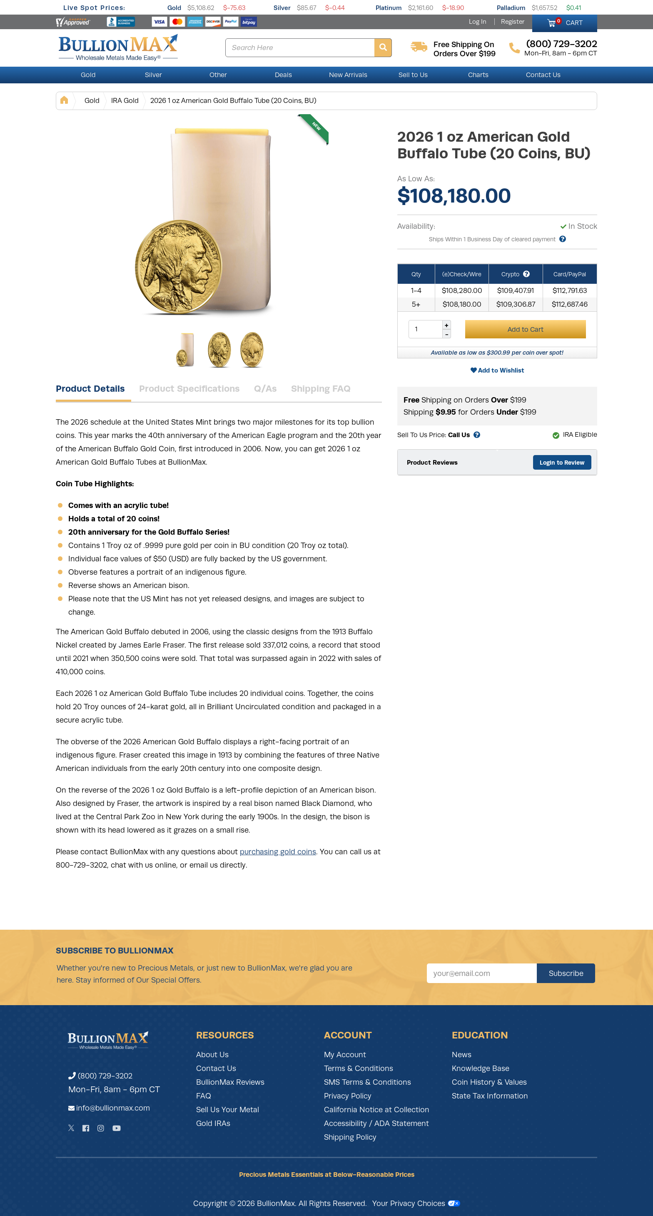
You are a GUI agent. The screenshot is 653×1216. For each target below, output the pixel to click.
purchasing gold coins (278, 852)
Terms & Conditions (358, 1068)
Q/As (265, 388)
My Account (345, 1055)
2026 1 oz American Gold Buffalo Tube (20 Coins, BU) (233, 101)
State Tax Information (490, 1096)
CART (569, 21)
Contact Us (543, 75)
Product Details (90, 388)
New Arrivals (348, 75)
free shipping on (464, 44)
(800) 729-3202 (100, 1076)
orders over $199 (465, 54)
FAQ (203, 1096)
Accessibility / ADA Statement (376, 1123)
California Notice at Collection (376, 1110)
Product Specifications (189, 388)
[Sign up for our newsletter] (482, 973)
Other (218, 75)
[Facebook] (85, 1128)
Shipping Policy (350, 1137)
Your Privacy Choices (416, 1203)
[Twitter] (71, 1128)
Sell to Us (413, 75)
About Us (212, 1055)
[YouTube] (116, 1128)
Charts (478, 75)
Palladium (511, 7)
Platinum (389, 7)
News (461, 1055)
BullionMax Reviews (230, 1082)
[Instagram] (100, 1128)
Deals (283, 75)
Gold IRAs (213, 1123)
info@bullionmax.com (113, 1108)
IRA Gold (125, 101)
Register (512, 21)
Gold (174, 7)
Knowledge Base (480, 1068)
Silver (282, 7)
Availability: (416, 226)
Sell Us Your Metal (227, 1110)
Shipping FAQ (321, 388)
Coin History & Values (489, 1082)
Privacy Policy (347, 1096)
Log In (477, 21)
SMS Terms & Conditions (367, 1082)
